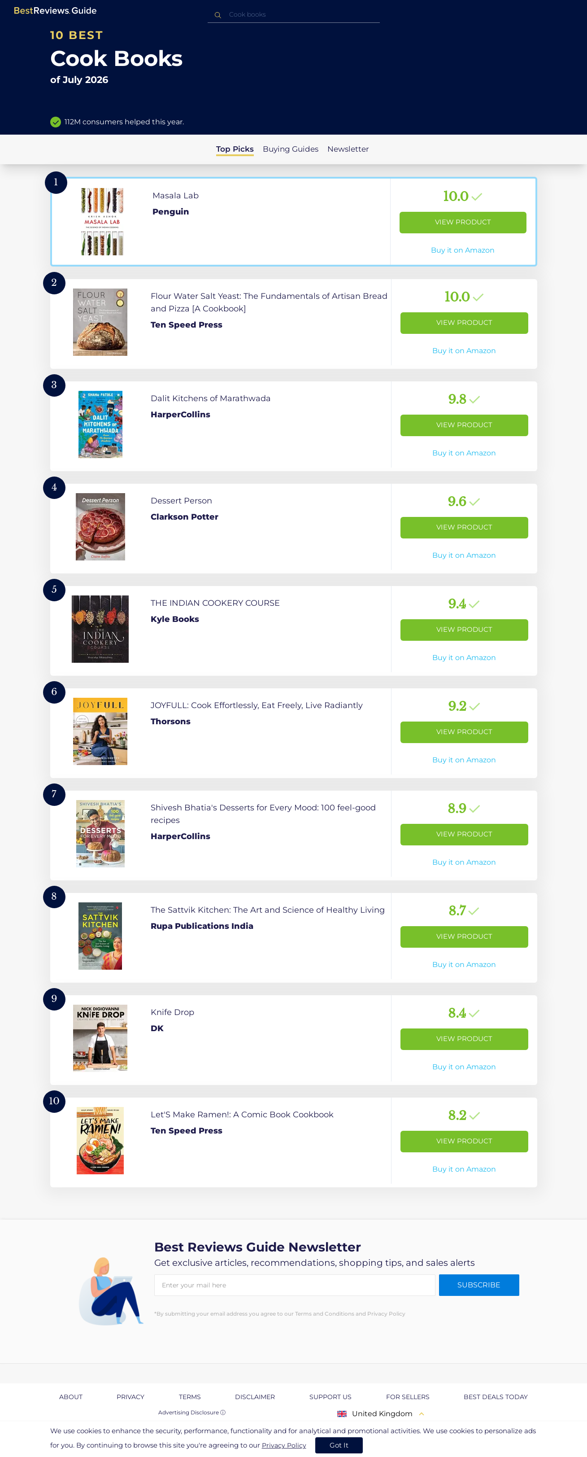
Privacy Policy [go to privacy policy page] (284, 1445)
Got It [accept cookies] (339, 1445)
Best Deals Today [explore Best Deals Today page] (496, 1397)
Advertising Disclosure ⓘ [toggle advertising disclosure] (192, 1412)
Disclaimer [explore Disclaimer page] (255, 1397)
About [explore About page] (71, 1397)
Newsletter (348, 148)
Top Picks (235, 148)
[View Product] (293, 222)
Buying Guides (290, 148)
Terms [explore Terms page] (190, 1397)
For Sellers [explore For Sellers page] (408, 1397)
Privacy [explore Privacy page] (130, 1397)
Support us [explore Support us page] (330, 1397)
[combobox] (294, 14)
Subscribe (478, 1285)
